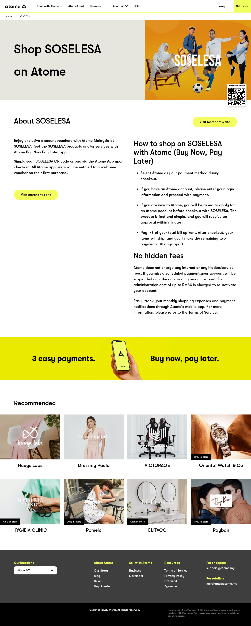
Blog (97, 576)
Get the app (242, 6)
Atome (9, 16)
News (97, 581)
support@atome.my (220, 568)
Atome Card (76, 6)
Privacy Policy (174, 576)
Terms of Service (175, 570)
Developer (136, 576)
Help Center (102, 586)
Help (137, 6)
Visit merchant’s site (36, 195)
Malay (221, 6)
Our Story (101, 570)
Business (95, 6)
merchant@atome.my (221, 583)
